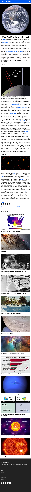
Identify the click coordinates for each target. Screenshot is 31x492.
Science (11, 208)
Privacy (2, 470)
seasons (21, 100)
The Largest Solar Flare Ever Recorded (11, 456)
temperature (10, 100)
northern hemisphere (14, 104)
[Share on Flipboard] (1, 204)
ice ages (26, 131)
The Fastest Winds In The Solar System (11, 394)
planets (27, 41)
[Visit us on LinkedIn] (10, 483)
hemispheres (13, 113)
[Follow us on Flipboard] (1, 483)
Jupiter (15, 51)
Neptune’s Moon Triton (7, 333)
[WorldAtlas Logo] (6, 1)
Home (1, 467)
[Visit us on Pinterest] (8, 483)
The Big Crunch (5, 251)
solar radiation (22, 120)
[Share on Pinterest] (7, 204)
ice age (21, 179)
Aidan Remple (3, 208)
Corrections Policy (3, 477)
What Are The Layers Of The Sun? (10, 436)
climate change (22, 191)
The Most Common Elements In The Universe (12, 353)
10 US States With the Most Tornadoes (11, 231)
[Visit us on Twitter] (5, 483)
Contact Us (2, 468)
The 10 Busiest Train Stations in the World (12, 373)
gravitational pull (9, 51)
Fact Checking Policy (4, 475)
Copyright (2, 472)
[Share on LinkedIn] (9, 204)
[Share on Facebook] (3, 204)
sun (20, 55)
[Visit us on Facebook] (3, 483)
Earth (3, 39)
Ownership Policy (3, 479)
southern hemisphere (22, 107)
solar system (5, 42)
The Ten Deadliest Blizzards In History (11, 313)
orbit (14, 173)
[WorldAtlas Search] (29, 1)
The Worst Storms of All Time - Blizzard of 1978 (13, 293)
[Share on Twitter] (5, 204)
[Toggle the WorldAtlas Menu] (1, 1)
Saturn (21, 51)
